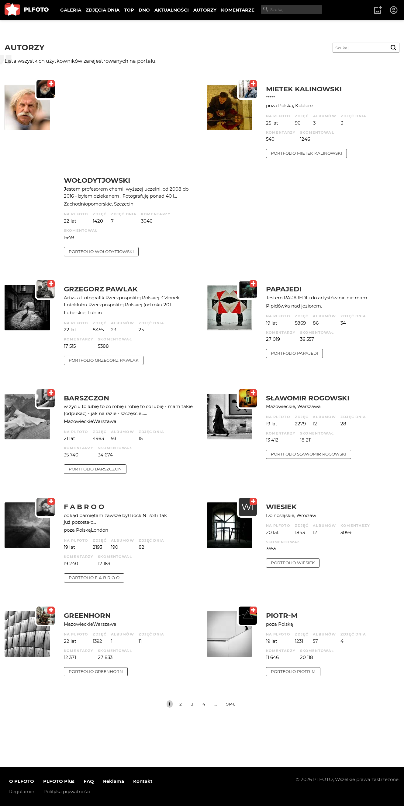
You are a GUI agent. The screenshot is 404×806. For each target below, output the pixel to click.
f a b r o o (84, 506)
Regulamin (21, 791)
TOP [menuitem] (129, 10)
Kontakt (143, 781)
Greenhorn (87, 615)
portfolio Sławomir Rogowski (308, 454)
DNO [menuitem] (144, 10)
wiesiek (281, 506)
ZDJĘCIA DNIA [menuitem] (102, 10)
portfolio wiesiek (293, 562)
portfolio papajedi (294, 353)
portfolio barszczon (95, 468)
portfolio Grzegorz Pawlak (104, 360)
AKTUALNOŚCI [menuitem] (171, 10)
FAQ (89, 781)
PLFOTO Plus (58, 781)
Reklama (113, 781)
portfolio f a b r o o (94, 577)
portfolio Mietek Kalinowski (306, 153)
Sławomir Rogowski (307, 398)
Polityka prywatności (66, 791)
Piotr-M (281, 615)
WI (247, 506)
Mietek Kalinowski (304, 89)
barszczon (86, 398)
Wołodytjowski (97, 180)
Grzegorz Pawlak (101, 289)
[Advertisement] (131, 130)
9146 (230, 704)
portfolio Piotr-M (293, 671)
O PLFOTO (21, 781)
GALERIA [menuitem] (70, 10)
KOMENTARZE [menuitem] (237, 10)
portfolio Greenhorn (96, 671)
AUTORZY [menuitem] (204, 10)
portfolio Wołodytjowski (101, 251)
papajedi (284, 289)
